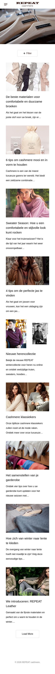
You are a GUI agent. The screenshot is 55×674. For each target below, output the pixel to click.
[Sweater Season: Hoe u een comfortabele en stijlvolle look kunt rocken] (27, 203)
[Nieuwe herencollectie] (27, 333)
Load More (27, 634)
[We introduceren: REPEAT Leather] (27, 581)
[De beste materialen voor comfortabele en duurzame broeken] (27, 77)
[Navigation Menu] (5, 4)
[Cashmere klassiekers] (27, 397)
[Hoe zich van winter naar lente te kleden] (27, 518)
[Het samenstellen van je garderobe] (27, 455)
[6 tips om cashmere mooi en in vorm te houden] (27, 140)
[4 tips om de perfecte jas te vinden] (27, 270)
